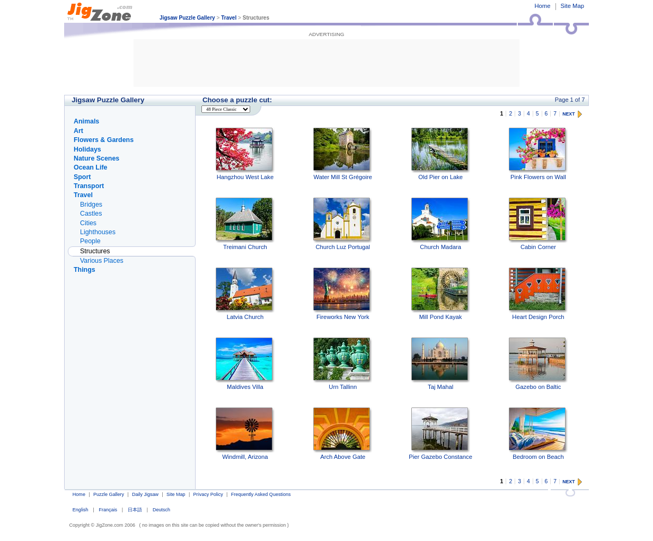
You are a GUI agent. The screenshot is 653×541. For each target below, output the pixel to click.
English (81, 509)
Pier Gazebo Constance (440, 433)
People (90, 241)
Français (108, 509)
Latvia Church (245, 294)
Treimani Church (245, 224)
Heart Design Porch (538, 294)
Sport (82, 177)
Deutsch (161, 509)
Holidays (87, 149)
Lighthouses (98, 232)
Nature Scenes (96, 158)
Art (78, 131)
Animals (86, 121)
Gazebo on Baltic (538, 364)
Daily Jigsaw (145, 494)
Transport (89, 186)
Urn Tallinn (342, 364)
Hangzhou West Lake (245, 154)
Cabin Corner (538, 224)
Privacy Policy (208, 494)
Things (84, 269)
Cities (88, 223)
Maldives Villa (245, 364)
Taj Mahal (440, 364)
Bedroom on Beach (538, 433)
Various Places (101, 260)
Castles (91, 213)
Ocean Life (90, 167)
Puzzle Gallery (108, 494)
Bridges (91, 204)
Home (542, 6)
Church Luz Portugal (342, 224)
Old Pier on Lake (440, 154)
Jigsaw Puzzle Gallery (187, 18)
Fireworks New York (342, 294)
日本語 (135, 509)
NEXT (568, 114)
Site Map (572, 6)
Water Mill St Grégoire (342, 154)
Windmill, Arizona (245, 433)
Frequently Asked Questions (261, 494)
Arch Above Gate (342, 433)
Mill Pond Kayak (440, 294)
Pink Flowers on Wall (538, 154)
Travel (228, 18)
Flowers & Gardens (104, 140)
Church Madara (440, 224)
